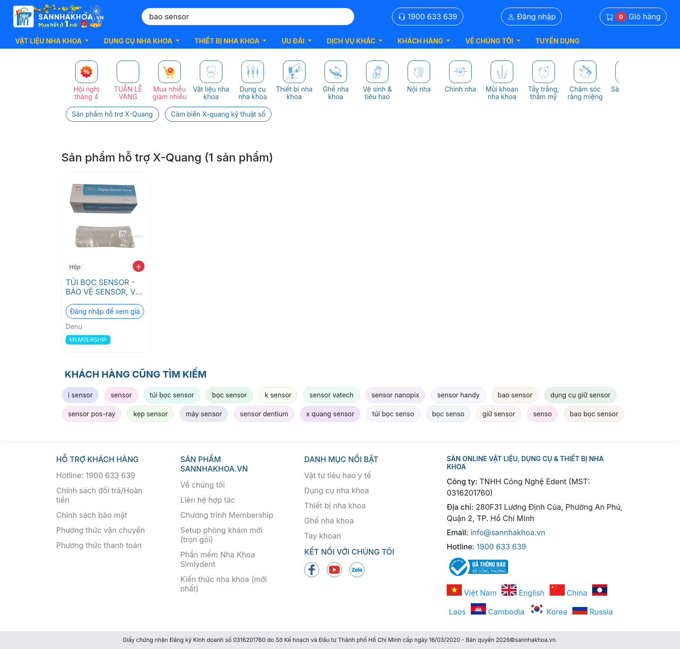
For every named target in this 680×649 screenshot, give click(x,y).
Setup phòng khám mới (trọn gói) (221, 534)
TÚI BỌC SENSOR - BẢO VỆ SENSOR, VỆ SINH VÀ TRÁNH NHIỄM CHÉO (103, 287)
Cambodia (497, 611)
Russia (592, 611)
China (568, 593)
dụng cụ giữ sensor (580, 395)
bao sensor (515, 395)
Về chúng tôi (202, 484)
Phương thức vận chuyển (100, 530)
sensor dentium (264, 414)
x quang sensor (330, 414)
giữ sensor (498, 414)
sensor (121, 395)
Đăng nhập (531, 16)
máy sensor (204, 414)
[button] (52, 41)
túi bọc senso (393, 414)
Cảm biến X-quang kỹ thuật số (218, 114)
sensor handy (458, 395)
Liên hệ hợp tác (207, 500)
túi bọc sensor (172, 395)
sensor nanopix (395, 395)
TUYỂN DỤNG (558, 41)
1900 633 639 (428, 16)
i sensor (80, 395)
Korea (548, 611)
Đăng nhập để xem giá (105, 311)
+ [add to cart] (139, 266)
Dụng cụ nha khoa (336, 490)
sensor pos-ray (91, 414)
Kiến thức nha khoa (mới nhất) (223, 583)
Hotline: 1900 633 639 (95, 475)
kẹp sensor (150, 414)
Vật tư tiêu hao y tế (337, 475)
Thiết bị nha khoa (335, 505)
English (523, 593)
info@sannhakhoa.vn (507, 532)
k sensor (278, 395)
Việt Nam (472, 593)
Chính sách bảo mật (91, 515)
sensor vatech (331, 395)
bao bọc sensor (594, 414)
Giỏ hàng (633, 17)
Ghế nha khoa (329, 520)
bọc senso (448, 414)
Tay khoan (322, 535)
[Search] (248, 16)
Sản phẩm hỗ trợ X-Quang (112, 114)
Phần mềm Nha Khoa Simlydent (217, 559)
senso (542, 414)
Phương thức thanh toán (99, 545)
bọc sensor (229, 395)
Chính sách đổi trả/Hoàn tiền (99, 495)
